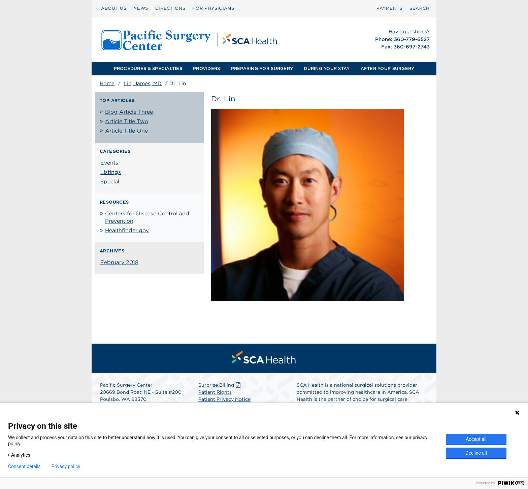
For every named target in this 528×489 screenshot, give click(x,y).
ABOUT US (113, 8)
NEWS (140, 8)
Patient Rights (215, 392)
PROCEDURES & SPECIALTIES (148, 68)
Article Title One (126, 131)
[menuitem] (113, 8)
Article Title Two (126, 121)
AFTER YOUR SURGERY (388, 68)
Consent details (24, 466)
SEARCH (419, 8)
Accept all (476, 439)
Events (109, 163)
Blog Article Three (129, 112)
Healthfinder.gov (127, 230)
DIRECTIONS (170, 8)
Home (107, 83)
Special (109, 181)
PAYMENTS (389, 8)
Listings (110, 172)
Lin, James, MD (143, 83)
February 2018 (119, 262)
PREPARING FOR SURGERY (262, 68)
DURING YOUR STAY (327, 68)
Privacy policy (66, 466)
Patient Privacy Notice (224, 399)
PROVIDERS (206, 68)
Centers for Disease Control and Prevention (147, 217)
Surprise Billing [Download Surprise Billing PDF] (220, 385)
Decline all (476, 453)
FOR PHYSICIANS (213, 8)
